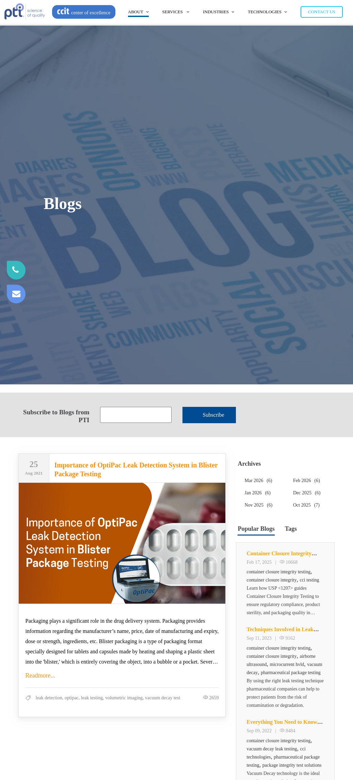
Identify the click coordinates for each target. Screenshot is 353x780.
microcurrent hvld (287, 664)
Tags (291, 528)
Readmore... (40, 675)
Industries (218, 11)
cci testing (309, 580)
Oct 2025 (306, 505)
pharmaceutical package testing (291, 672)
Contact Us (321, 11)
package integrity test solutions (292, 765)
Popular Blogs (256, 528)
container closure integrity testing (278, 571)
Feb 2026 (306, 480)
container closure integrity (271, 580)
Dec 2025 (306, 492)
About (138, 11)
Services (176, 11)
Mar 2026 (258, 480)
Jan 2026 (257, 492)
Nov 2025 (258, 505)
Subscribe (213, 415)
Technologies (267, 11)
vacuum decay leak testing (271, 748)
